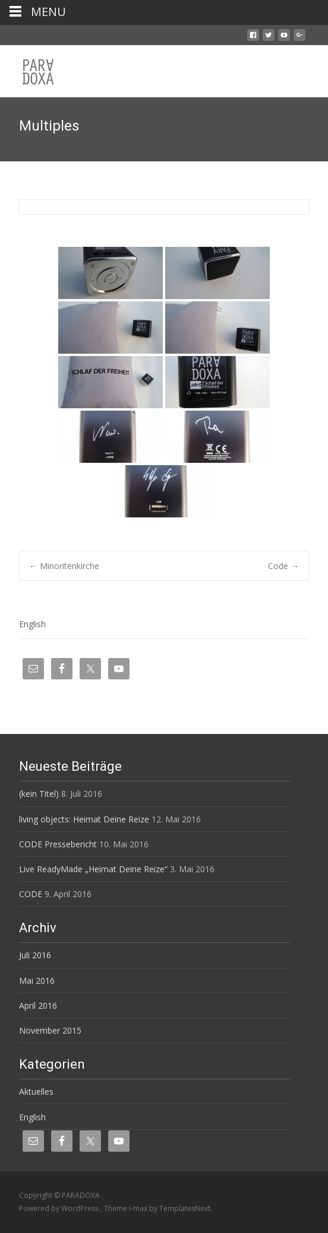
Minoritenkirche (64, 565)
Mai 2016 (37, 980)
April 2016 (38, 1005)
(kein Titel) (39, 793)
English (32, 624)
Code (283, 565)
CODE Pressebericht (58, 844)
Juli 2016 (35, 955)
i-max (139, 1208)
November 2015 (50, 1030)
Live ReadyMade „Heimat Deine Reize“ (93, 869)
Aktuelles (36, 1091)
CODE (30, 894)
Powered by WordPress (59, 1208)
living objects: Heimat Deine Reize (84, 819)
